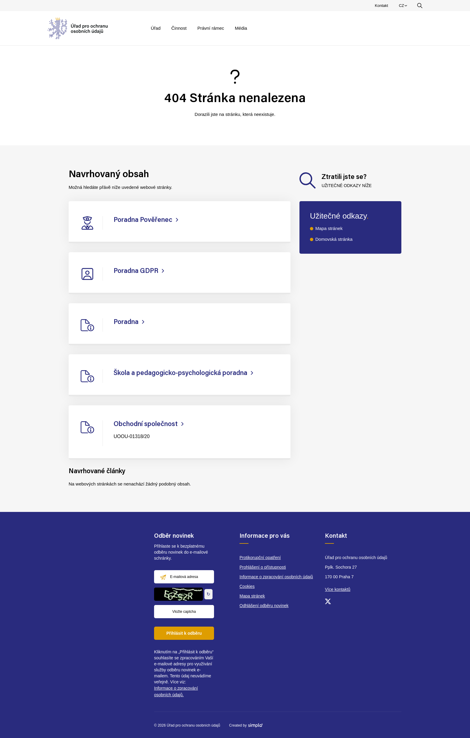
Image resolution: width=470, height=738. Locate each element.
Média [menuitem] (241, 28)
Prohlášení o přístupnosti (262, 567)
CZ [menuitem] (404, 7)
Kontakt (381, 5)
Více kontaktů (337, 589)
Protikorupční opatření (260, 557)
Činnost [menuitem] (179, 28)
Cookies (247, 586)
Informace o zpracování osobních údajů (276, 576)
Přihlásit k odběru (184, 633)
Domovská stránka (333, 239)
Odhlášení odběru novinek (263, 605)
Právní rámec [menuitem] (210, 28)
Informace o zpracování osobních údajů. (176, 691)
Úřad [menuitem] (156, 28)
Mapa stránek (329, 228)
